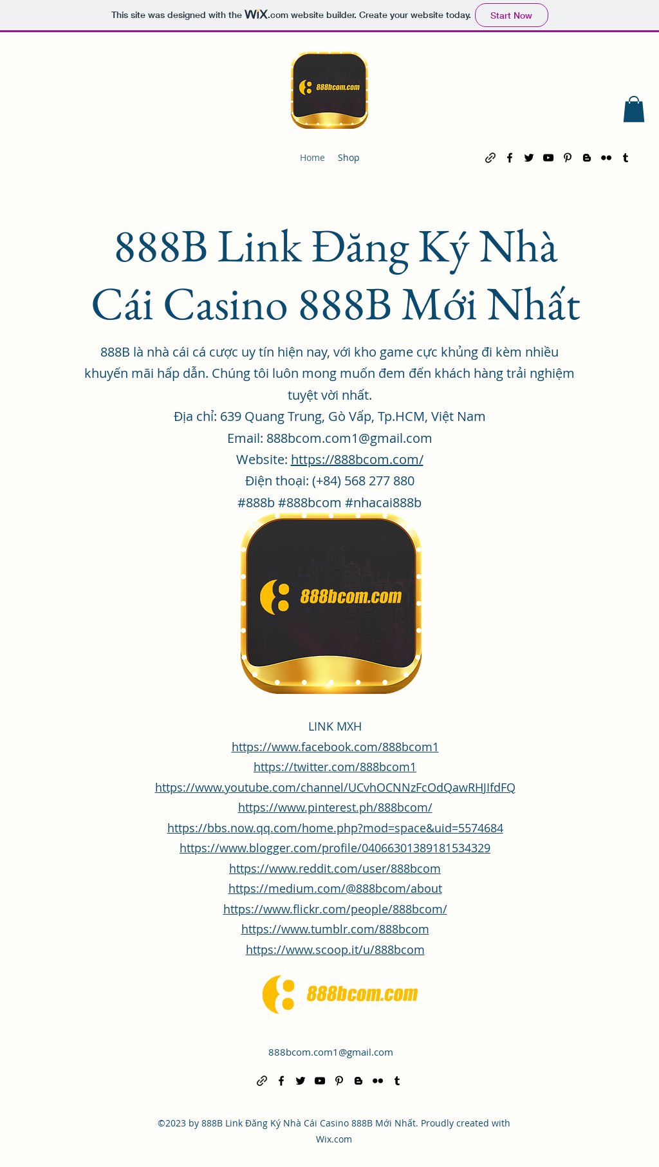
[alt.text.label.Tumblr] (625, 157)
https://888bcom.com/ (357, 459)
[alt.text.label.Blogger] (586, 157)
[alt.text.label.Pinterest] (567, 157)
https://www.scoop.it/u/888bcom (335, 949)
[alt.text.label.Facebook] (509, 157)
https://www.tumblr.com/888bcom (335, 929)
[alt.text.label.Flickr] (606, 157)
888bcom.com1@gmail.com (330, 1051)
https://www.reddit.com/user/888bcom (335, 868)
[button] (634, 109)
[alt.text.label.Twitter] (529, 157)
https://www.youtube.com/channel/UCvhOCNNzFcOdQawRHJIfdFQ (335, 787)
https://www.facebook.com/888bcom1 (335, 746)
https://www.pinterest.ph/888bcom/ (335, 807)
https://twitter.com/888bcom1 (335, 766)
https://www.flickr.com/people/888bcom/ (335, 909)
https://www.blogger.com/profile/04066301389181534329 (335, 847)
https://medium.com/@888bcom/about (335, 888)
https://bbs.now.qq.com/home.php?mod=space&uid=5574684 (335, 828)
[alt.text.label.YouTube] (548, 157)
